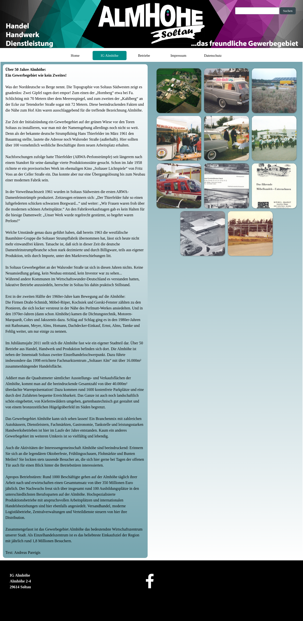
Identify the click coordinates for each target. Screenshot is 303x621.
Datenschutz (213, 55)
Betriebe (144, 55)
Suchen (287, 11)
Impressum (178, 55)
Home (75, 55)
